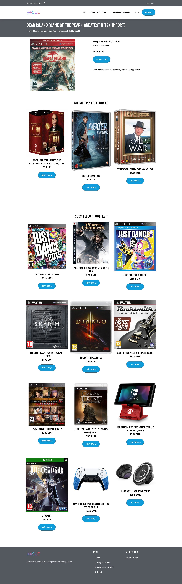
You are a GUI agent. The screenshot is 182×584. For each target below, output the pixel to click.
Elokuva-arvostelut (120, 12)
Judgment (47, 515)
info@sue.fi (149, 3)
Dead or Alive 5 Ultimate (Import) (46, 429)
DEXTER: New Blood (91, 175)
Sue (84, 12)
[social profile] (44, 3)
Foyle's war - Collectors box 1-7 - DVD (135, 169)
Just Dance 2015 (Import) (47, 274)
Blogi (137, 12)
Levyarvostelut (98, 12)
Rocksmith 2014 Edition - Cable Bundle (135, 352)
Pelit (106, 41)
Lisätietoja (101, 59)
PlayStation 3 (114, 41)
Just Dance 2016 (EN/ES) (135, 275)
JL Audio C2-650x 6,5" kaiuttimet (135, 491)
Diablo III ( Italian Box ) (91, 357)
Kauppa (148, 12)
